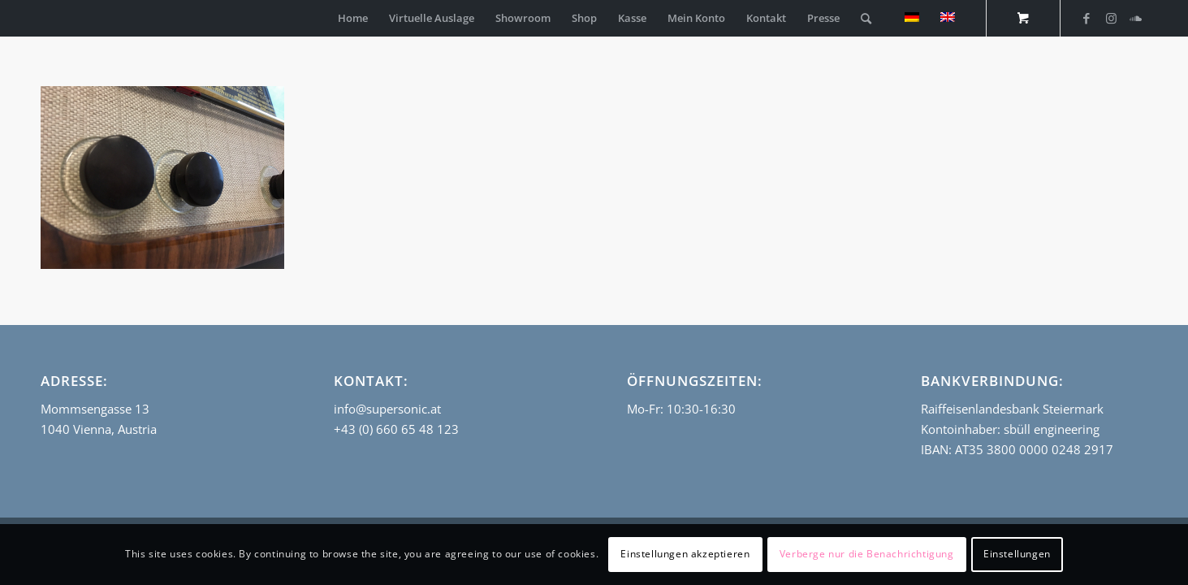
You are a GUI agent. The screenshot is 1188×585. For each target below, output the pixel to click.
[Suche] (866, 18)
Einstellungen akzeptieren (685, 554)
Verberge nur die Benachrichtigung (867, 554)
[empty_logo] (45, 18)
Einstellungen (1017, 554)
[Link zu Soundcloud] (1135, 18)
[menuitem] (352, 18)
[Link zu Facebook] (1086, 18)
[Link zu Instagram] (1111, 18)
